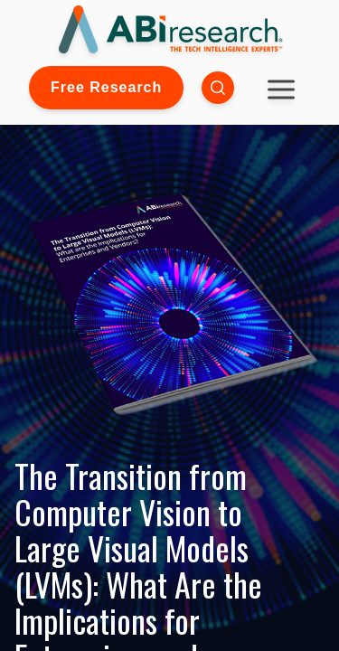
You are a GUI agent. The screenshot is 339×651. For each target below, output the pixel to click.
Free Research (106, 87)
